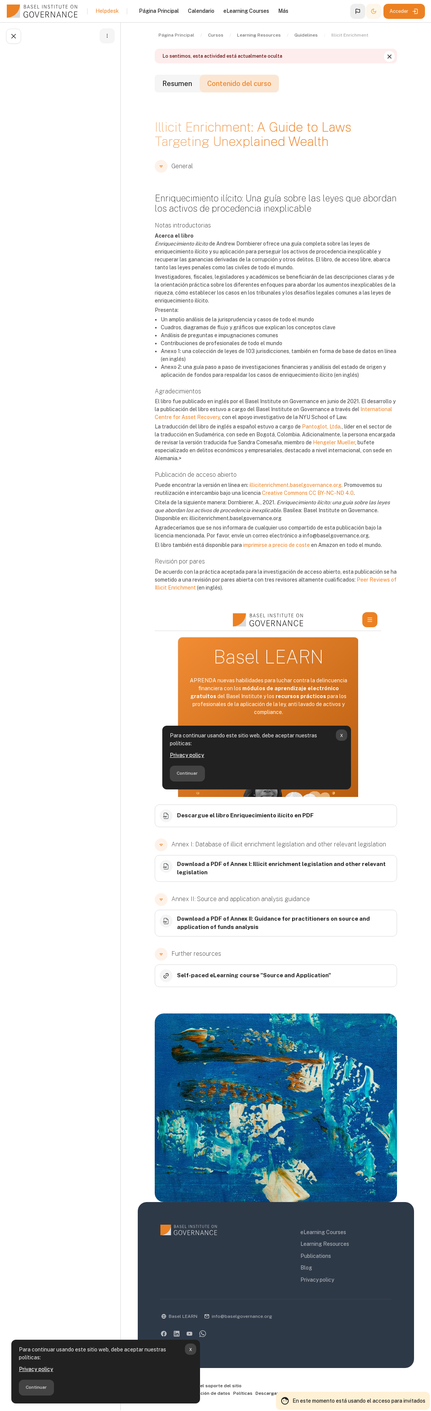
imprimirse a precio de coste (276, 545)
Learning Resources (324, 1244)
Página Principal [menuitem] (159, 11)
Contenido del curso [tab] (239, 84)
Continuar (36, 1387)
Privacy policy (36, 1369)
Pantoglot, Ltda (321, 427)
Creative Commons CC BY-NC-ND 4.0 (308, 493)
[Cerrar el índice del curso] (13, 36)
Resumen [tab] (177, 84)
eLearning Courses (323, 1232)
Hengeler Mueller (334, 442)
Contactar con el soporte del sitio (201, 1386)
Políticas (242, 1393)
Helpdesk (107, 11)
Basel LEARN (183, 1316)
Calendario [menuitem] (201, 11)
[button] (357, 11)
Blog (306, 1268)
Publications (315, 1256)
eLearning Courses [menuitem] (246, 11)
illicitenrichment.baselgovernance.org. (296, 485)
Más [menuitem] (283, 11)
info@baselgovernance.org (242, 1316)
